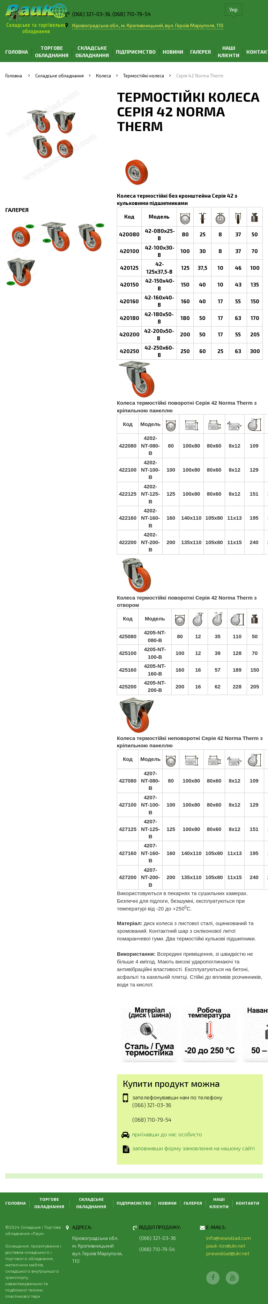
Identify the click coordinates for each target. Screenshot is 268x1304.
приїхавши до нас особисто (167, 1134)
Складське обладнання (92, 51)
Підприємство (136, 52)
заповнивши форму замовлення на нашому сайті (193, 1149)
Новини (173, 52)
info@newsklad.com (228, 1238)
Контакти (247, 1202)
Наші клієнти (228, 51)
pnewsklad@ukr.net (228, 1253)
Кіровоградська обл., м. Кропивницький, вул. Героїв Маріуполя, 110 (147, 25)
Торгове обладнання (51, 51)
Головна (16, 52)
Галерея (200, 52)
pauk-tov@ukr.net (225, 1246)
